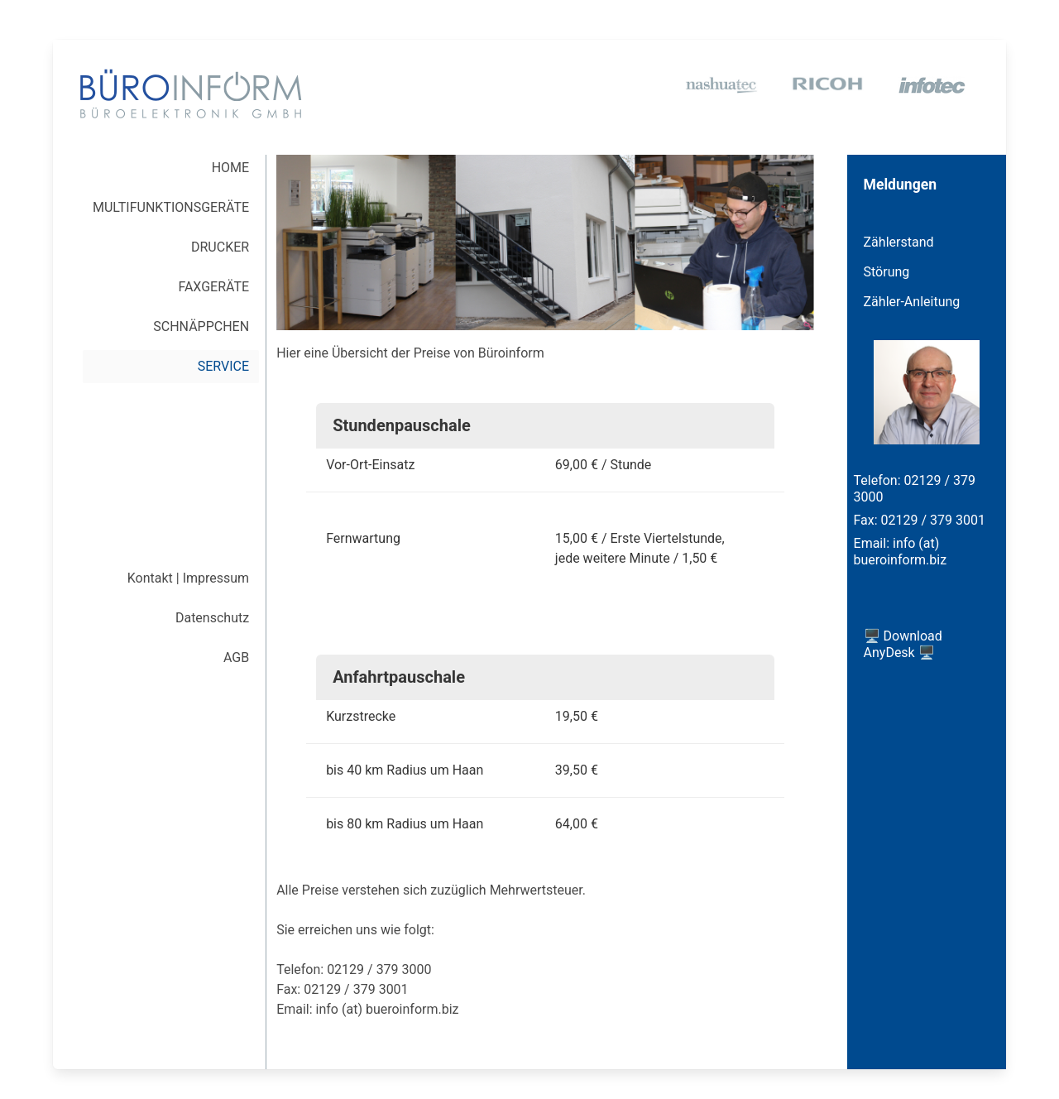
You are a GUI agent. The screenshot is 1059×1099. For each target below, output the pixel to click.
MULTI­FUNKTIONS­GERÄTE (171, 207)
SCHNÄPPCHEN (201, 326)
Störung (887, 272)
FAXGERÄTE (213, 287)
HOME (230, 167)
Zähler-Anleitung (912, 302)
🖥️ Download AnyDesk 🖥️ (903, 644)
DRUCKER (220, 247)
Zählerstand (899, 242)
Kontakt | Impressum (188, 578)
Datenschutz (212, 618)
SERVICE (223, 366)
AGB (236, 657)
